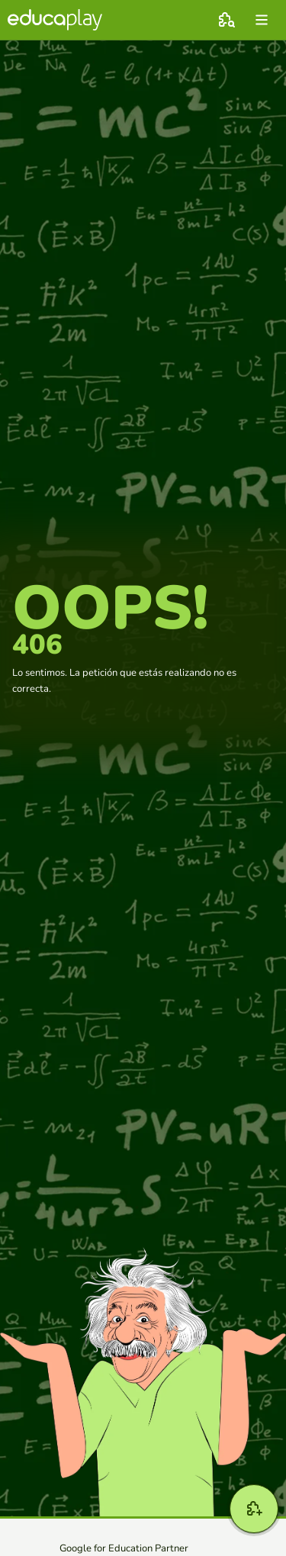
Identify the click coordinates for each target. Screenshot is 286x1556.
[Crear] (254, 1508)
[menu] (261, 20)
